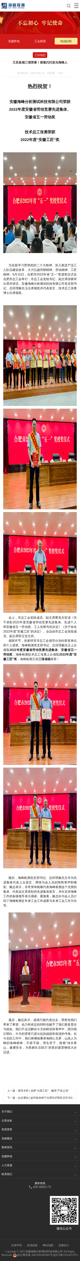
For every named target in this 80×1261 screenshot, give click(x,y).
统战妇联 (66, 41)
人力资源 (7, 1165)
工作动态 (40, 55)
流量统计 (63, 1245)
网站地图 (48, 1245)
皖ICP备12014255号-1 (65, 1255)
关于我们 (7, 1111)
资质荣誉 (7, 1129)
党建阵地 (14, 41)
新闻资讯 (7, 1147)
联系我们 (7, 1174)
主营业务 (7, 1120)
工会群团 (40, 41)
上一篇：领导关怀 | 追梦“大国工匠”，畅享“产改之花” (38, 1090)
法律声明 (16, 1245)
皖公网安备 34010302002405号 (33, 1255)
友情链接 (32, 1245)
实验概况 (7, 1138)
